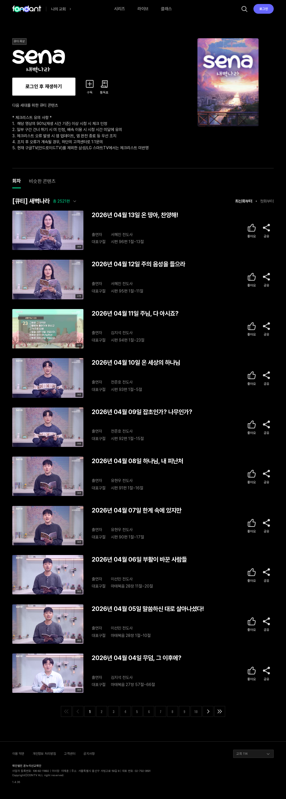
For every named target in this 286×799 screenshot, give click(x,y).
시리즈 (119, 8)
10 (196, 711)
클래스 (166, 8)
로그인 (263, 9)
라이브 (143, 8)
